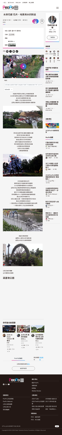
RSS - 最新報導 (35, 417)
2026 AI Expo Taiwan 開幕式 (10, 338)
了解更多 (52, 37)
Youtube (9, 384)
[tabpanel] (23, 364)
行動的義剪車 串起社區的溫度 (52, 143)
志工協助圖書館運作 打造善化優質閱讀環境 (52, 90)
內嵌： (6, 80)
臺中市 (14, 31)
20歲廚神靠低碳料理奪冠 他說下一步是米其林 (52, 190)
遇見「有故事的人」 (51, 409)
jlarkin (47, 53)
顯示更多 (11, 41)
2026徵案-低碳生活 (51, 398)
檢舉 (42, 21)
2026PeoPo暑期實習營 (52, 131)
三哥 (46, 61)
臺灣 (9, 31)
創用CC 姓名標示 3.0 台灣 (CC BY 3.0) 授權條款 (12, 45)
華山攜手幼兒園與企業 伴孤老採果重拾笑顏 (52, 77)
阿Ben (37, 341)
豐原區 (19, 31)
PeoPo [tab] (18, 358)
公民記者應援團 (7, 404)
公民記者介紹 (7, 407)
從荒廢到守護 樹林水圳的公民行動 (52, 155)
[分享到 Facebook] (7, 51)
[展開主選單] (57, 8)
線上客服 (31, 2)
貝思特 (54, 61)
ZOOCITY (50, 205)
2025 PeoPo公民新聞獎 (38, 402)
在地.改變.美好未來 (51, 406)
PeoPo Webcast (52, 194)
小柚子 (50, 157)
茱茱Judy (50, 219)
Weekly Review (36, 391)
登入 (5, 2)
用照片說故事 (36, 409)
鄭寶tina (23, 339)
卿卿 (58, 54)
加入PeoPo (11, 2)
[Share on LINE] (14, 51)
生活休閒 (11, 34)
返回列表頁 (23, 368)
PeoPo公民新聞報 (8, 398)
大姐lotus (54, 54)
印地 (8, 343)
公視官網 (24, 2)
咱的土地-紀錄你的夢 (38, 406)
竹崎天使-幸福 (52, 26)
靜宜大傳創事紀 (52, 146)
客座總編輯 (6, 409)
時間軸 (34, 388)
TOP (57, 426)
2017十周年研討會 (50, 401)
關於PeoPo (35, 382)
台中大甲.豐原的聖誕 (25, 336)
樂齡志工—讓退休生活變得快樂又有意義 (52, 215)
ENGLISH (18, 2)
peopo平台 (51, 181)
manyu (58, 60)
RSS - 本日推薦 (35, 419)
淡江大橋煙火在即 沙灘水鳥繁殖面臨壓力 (53, 165)
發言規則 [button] (41, 359)
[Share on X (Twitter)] (10, 51)
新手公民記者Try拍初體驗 (52, 202)
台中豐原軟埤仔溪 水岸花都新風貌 (39, 337)
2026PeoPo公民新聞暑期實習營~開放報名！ (52, 177)
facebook (4, 384)
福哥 (49, 169)
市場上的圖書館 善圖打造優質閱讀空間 (52, 104)
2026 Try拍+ (35, 398)
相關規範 (34, 385)
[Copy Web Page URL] (17, 51)
